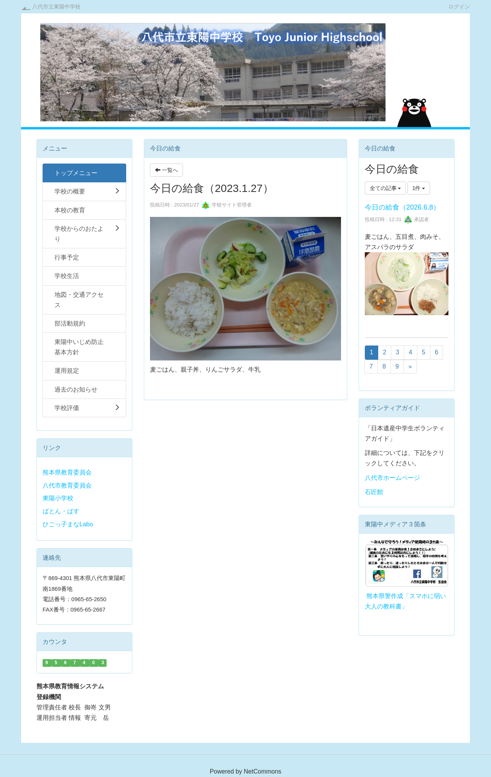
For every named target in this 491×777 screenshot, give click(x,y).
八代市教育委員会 (67, 485)
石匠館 (374, 492)
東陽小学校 (58, 498)
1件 (418, 188)
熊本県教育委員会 (67, 472)
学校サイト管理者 (227, 205)
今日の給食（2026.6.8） (402, 207)
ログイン (459, 6)
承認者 (416, 219)
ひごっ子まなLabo (68, 524)
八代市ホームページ (392, 477)
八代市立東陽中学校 (56, 6)
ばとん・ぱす (61, 511)
